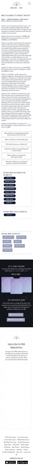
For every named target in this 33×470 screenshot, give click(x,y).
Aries (28, 123)
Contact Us (27, 452)
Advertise (19, 449)
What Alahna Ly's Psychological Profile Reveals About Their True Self (16, 134)
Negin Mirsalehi (10, 189)
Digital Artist (8, 237)
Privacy (26, 449)
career (26, 271)
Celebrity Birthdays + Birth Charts (17, 19)
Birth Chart (7, 444)
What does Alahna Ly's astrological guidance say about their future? (16, 162)
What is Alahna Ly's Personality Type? (16, 139)
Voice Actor (7, 250)
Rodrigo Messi (9, 196)
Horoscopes (13, 8)
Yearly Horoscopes (23, 442)
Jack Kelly (10, 178)
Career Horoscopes (10, 440)
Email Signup (25, 447)
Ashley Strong (9, 192)
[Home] (16, 3)
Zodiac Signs (25, 444)
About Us (19, 452)
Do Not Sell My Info (9, 452)
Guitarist (7, 241)
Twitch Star (19, 246)
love (13, 271)
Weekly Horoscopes (23, 440)
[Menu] (29, 4)
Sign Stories (15, 447)
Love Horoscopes (22, 437)
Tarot (21, 8)
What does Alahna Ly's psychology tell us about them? (16, 149)
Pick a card (16, 274)
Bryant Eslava (9, 181)
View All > (10, 203)
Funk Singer (21, 237)
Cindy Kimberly (9, 185)
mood (18, 271)
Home (3, 19)
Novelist (17, 241)
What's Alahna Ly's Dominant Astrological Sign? (16, 156)
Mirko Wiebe (9, 199)
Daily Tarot (16, 444)
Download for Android (15, 320)
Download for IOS (16, 315)
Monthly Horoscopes (10, 442)
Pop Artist (7, 246)
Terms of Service (10, 449)
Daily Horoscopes (10, 437)
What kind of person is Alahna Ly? (16, 144)
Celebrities (7, 447)
